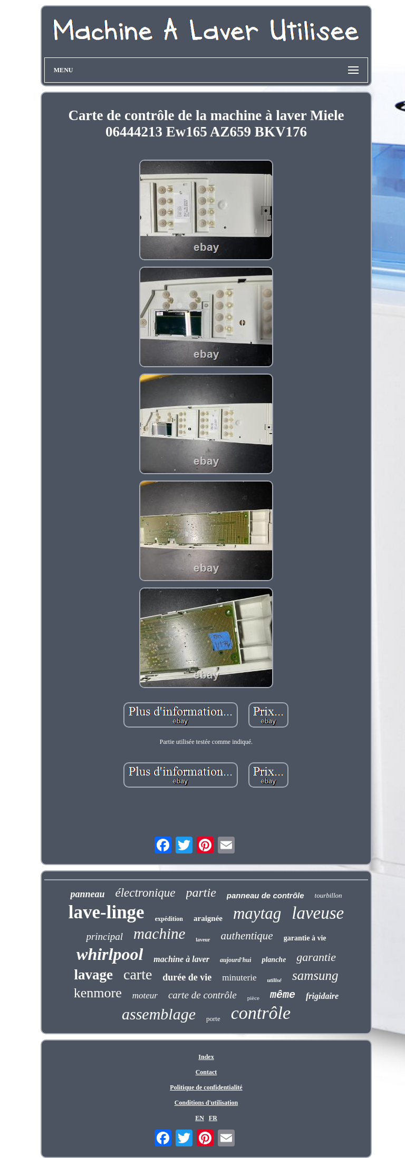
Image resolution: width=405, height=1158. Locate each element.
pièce (253, 998)
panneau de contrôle (265, 895)
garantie (316, 957)
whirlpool (109, 954)
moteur (145, 995)
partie (201, 892)
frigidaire (322, 996)
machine (159, 933)
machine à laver (181, 959)
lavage (93, 975)
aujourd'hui (235, 960)
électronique (145, 892)
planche (274, 960)
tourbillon (328, 895)
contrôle (261, 1013)
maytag (257, 913)
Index (206, 1057)
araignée (208, 918)
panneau (87, 894)
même (282, 995)
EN (199, 1118)
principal (104, 936)
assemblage (159, 1014)
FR (213, 1118)
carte (137, 974)
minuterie (239, 978)
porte (213, 1019)
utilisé (274, 980)
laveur (203, 940)
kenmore (98, 992)
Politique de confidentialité (206, 1087)
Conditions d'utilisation (206, 1102)
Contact (206, 1072)
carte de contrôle (202, 994)
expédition (169, 919)
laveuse (318, 913)
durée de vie (186, 977)
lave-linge (106, 912)
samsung (315, 975)
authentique (247, 935)
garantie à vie (305, 938)
